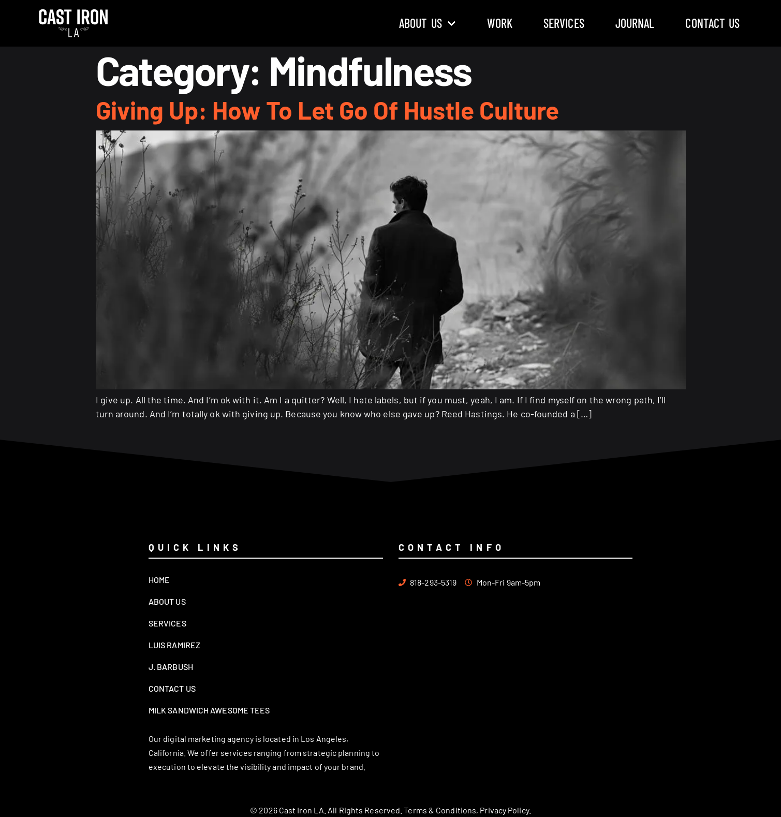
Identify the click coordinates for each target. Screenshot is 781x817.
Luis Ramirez (174, 645)
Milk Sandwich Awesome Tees (209, 710)
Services (563, 23)
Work (499, 23)
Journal (635, 23)
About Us (427, 23)
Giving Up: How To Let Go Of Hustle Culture (327, 110)
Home (159, 580)
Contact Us (712, 23)
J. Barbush (171, 667)
